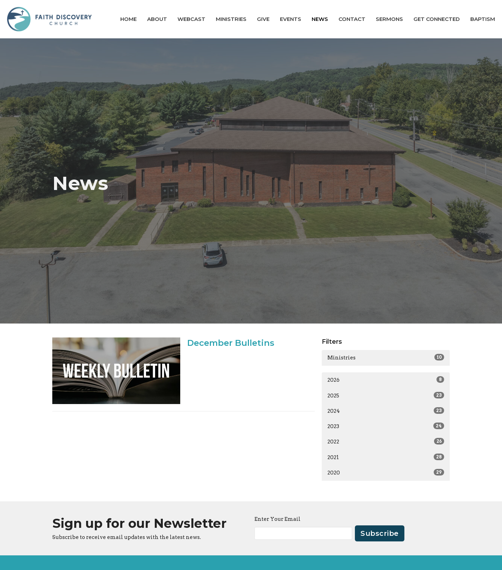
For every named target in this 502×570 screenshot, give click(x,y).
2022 (385, 441)
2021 (385, 457)
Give (263, 19)
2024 (385, 410)
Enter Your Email (277, 519)
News (320, 19)
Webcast (191, 19)
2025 (385, 395)
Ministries (231, 19)
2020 (385, 472)
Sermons (389, 19)
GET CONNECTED (436, 19)
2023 (385, 426)
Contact (352, 19)
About (157, 19)
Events (290, 19)
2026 (385, 379)
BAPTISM (482, 19)
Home (128, 19)
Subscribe (379, 533)
